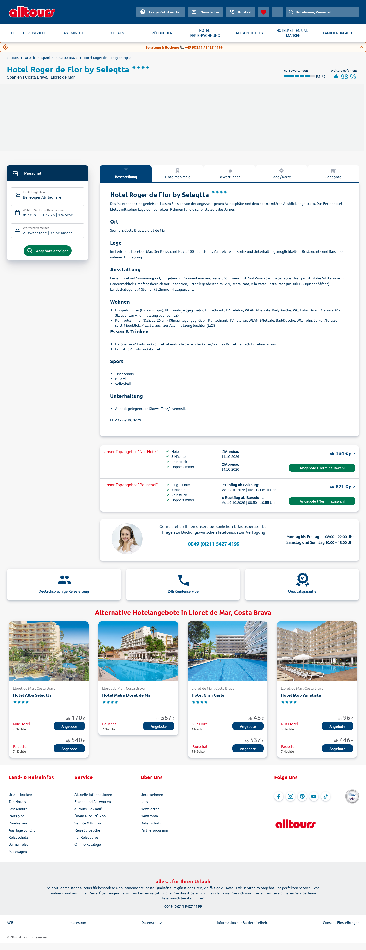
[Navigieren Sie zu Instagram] (290, 796)
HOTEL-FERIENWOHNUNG (205, 33)
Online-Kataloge (87, 844)
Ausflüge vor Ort (22, 830)
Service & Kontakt (88, 823)
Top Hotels (17, 801)
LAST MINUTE (73, 33)
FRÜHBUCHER (161, 33)
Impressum (77, 922)
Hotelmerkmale (177, 173)
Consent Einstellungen (341, 922)
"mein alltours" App (90, 815)
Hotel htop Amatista (301, 695)
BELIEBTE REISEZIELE (28, 33)
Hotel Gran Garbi (208, 695)
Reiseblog (17, 815)
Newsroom (149, 815)
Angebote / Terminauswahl (322, 468)
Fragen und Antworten (92, 801)
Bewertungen (230, 173)
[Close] (362, 46)
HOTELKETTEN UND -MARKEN (293, 33)
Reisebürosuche (87, 830)
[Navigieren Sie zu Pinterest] (302, 796)
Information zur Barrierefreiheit (242, 922)
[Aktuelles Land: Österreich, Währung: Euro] (277, 12)
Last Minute (18, 808)
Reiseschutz (18, 837)
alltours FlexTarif (87, 808)
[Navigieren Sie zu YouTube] (313, 796)
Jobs (144, 801)
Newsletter (150, 808)
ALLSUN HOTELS (249, 33)
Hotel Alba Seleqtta (32, 695)
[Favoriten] (263, 12)
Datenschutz (151, 823)
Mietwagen (18, 851)
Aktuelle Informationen (93, 794)
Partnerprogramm (155, 830)
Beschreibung (126, 173)
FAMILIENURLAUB (337, 33)
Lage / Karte (281, 173)
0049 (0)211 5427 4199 (213, 544)
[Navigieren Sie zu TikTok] (325, 796)
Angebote (333, 173)
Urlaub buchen (20, 794)
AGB (10, 922)
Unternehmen (152, 794)
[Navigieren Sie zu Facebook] (278, 796)
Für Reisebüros (86, 837)
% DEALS (117, 33)
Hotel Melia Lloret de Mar (127, 695)
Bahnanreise (18, 844)
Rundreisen (18, 823)
